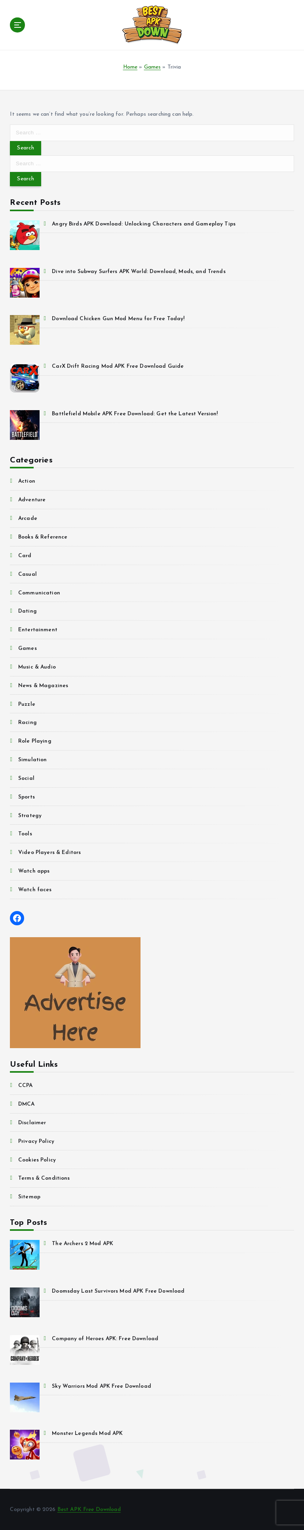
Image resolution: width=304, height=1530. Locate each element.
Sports (26, 797)
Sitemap (29, 1197)
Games (152, 67)
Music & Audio (37, 667)
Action (26, 481)
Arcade (27, 518)
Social (26, 778)
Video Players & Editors (49, 852)
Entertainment (37, 629)
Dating (27, 611)
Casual (27, 574)
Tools (25, 834)
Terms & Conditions (44, 1178)
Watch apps (33, 871)
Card (25, 555)
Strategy (30, 815)
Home (130, 67)
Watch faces (35, 889)
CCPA (25, 1085)
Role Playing (34, 741)
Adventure (32, 499)
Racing (27, 722)
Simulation (32, 759)
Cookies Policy (37, 1160)
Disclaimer (32, 1122)
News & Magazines (43, 685)
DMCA (26, 1104)
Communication (39, 593)
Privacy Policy (36, 1141)
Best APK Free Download (89, 1509)
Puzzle (26, 704)
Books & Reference (42, 537)
